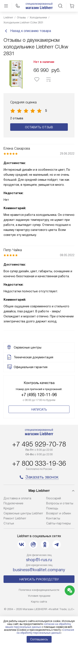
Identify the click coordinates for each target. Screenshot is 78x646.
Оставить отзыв (39, 127)
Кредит (9, 508)
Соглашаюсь (39, 639)
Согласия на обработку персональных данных (45, 631)
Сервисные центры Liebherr (23, 513)
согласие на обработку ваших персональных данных (38, 625)
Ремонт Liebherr (15, 518)
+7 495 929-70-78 (39, 444)
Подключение (13, 503)
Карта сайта (39, 601)
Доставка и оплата (17, 498)
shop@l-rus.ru (39, 559)
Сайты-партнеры (58, 523)
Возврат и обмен (58, 513)
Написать (39, 409)
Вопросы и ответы (59, 503)
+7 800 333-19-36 (39, 463)
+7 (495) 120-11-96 (39, 394)
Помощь (52, 508)
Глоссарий (53, 498)
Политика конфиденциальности (39, 589)
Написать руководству (39, 579)
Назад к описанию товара (27, 30)
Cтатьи (9, 523)
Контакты (53, 518)
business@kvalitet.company (39, 569)
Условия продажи (39, 595)
